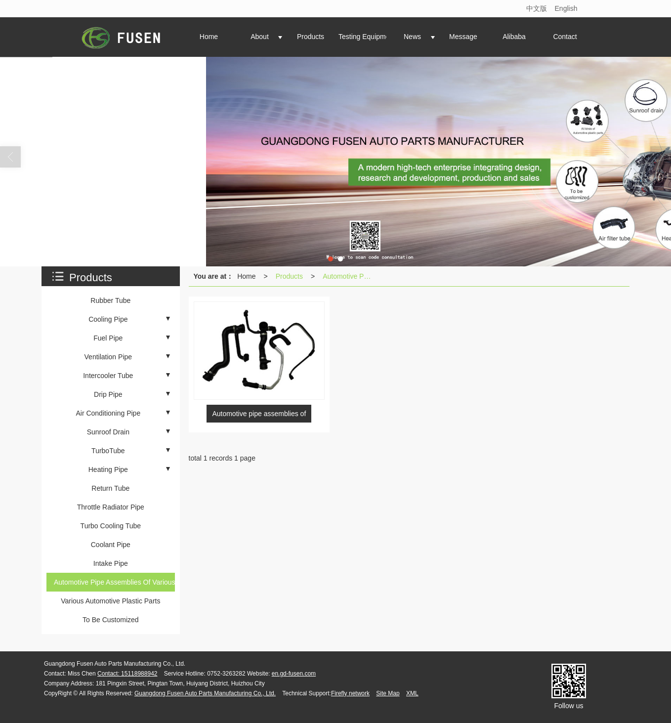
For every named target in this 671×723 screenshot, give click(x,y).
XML (412, 693)
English (566, 8)
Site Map (387, 693)
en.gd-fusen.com (294, 673)
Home (246, 276)
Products (289, 276)
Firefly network (350, 693)
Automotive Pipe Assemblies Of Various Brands (349, 276)
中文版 (536, 8)
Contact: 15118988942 (127, 673)
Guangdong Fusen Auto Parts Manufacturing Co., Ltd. (205, 693)
